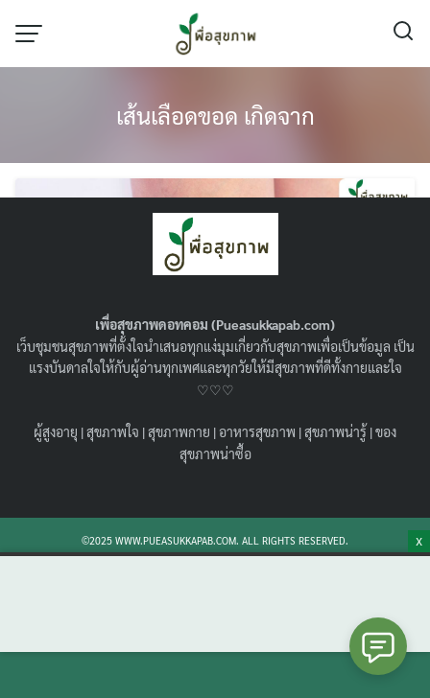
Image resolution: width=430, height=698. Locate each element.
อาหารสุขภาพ (257, 431)
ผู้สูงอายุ (56, 431)
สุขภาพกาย (179, 431)
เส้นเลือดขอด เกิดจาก (215, 115)
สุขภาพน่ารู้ (335, 431)
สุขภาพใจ (112, 431)
